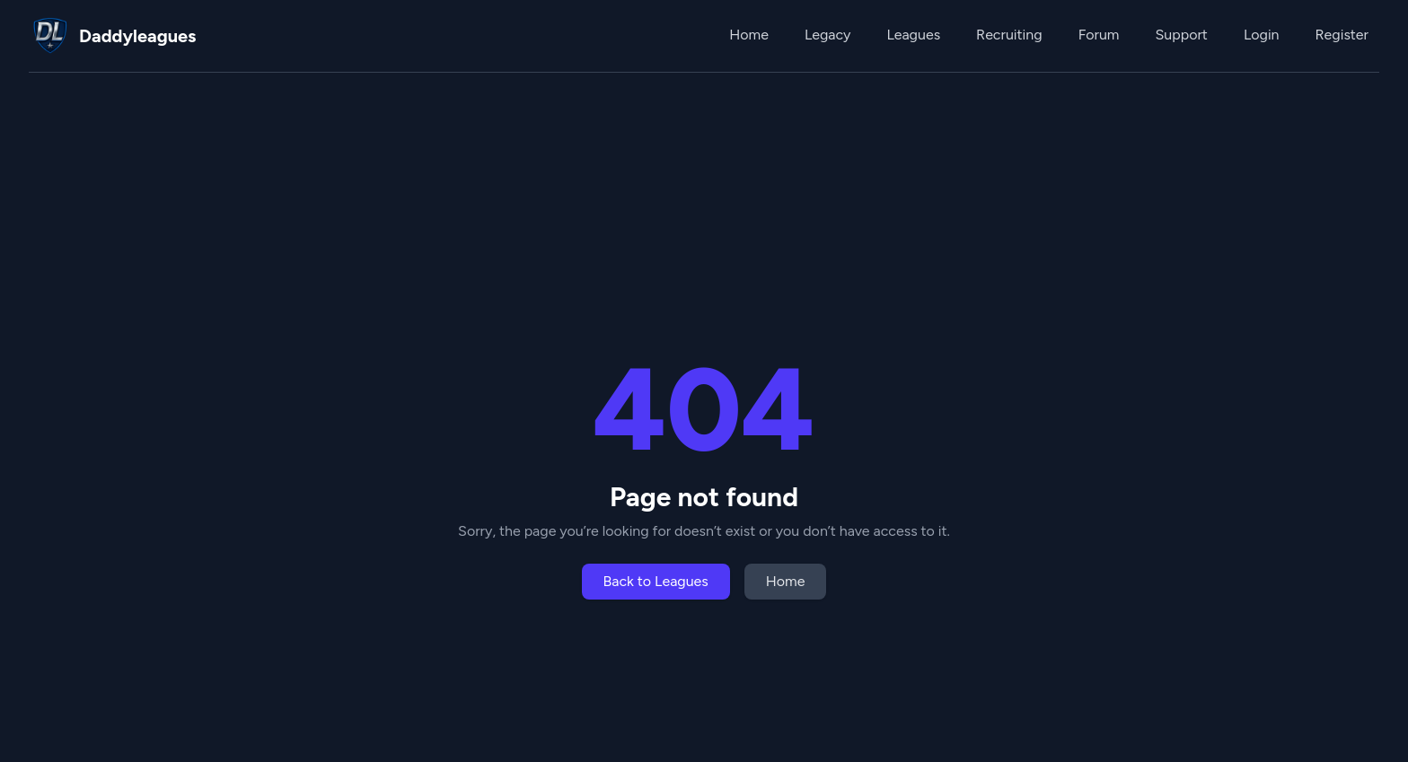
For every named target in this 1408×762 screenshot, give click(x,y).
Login (1262, 34)
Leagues (913, 34)
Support (1181, 34)
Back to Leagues (655, 581)
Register (1342, 34)
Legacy (827, 34)
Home (749, 34)
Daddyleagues (137, 36)
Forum (1099, 34)
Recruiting (1009, 34)
